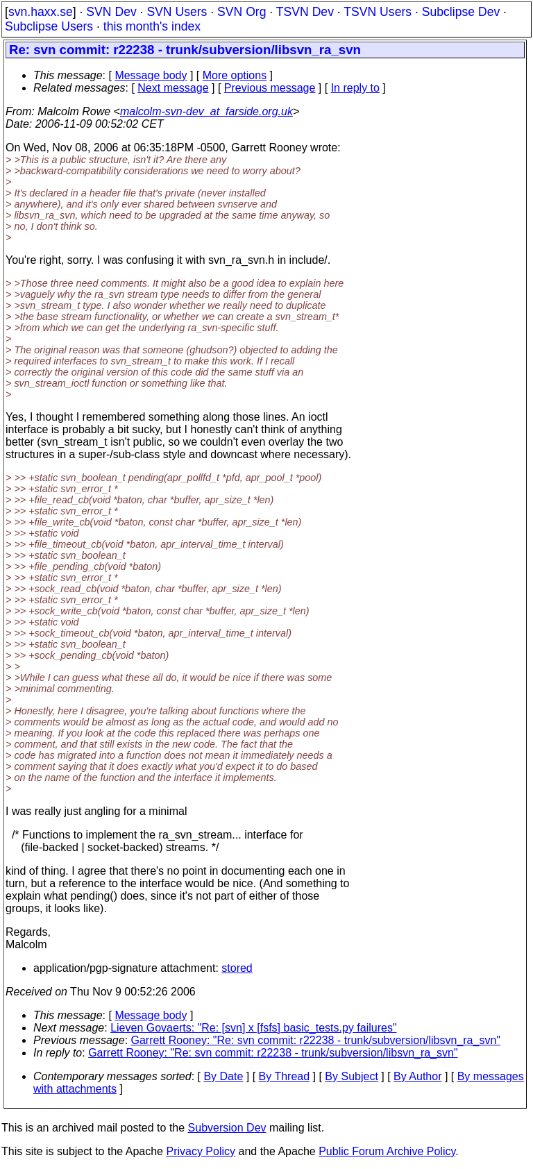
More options (235, 75)
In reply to (355, 88)
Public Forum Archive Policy (387, 1151)
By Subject (351, 1076)
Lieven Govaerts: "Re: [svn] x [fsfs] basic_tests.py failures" (253, 1028)
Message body (151, 75)
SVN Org (241, 12)
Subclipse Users (49, 26)
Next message (172, 88)
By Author (417, 1076)
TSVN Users (378, 12)
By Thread (284, 1076)
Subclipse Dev (461, 12)
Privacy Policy (200, 1151)
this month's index (152, 26)
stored (236, 968)
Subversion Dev (227, 1128)
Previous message (270, 88)
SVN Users (176, 12)
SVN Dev (111, 12)
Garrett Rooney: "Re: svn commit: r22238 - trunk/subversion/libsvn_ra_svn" (315, 1040)
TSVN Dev (305, 12)
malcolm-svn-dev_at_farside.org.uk (206, 111)
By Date (223, 1076)
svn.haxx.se (40, 12)
